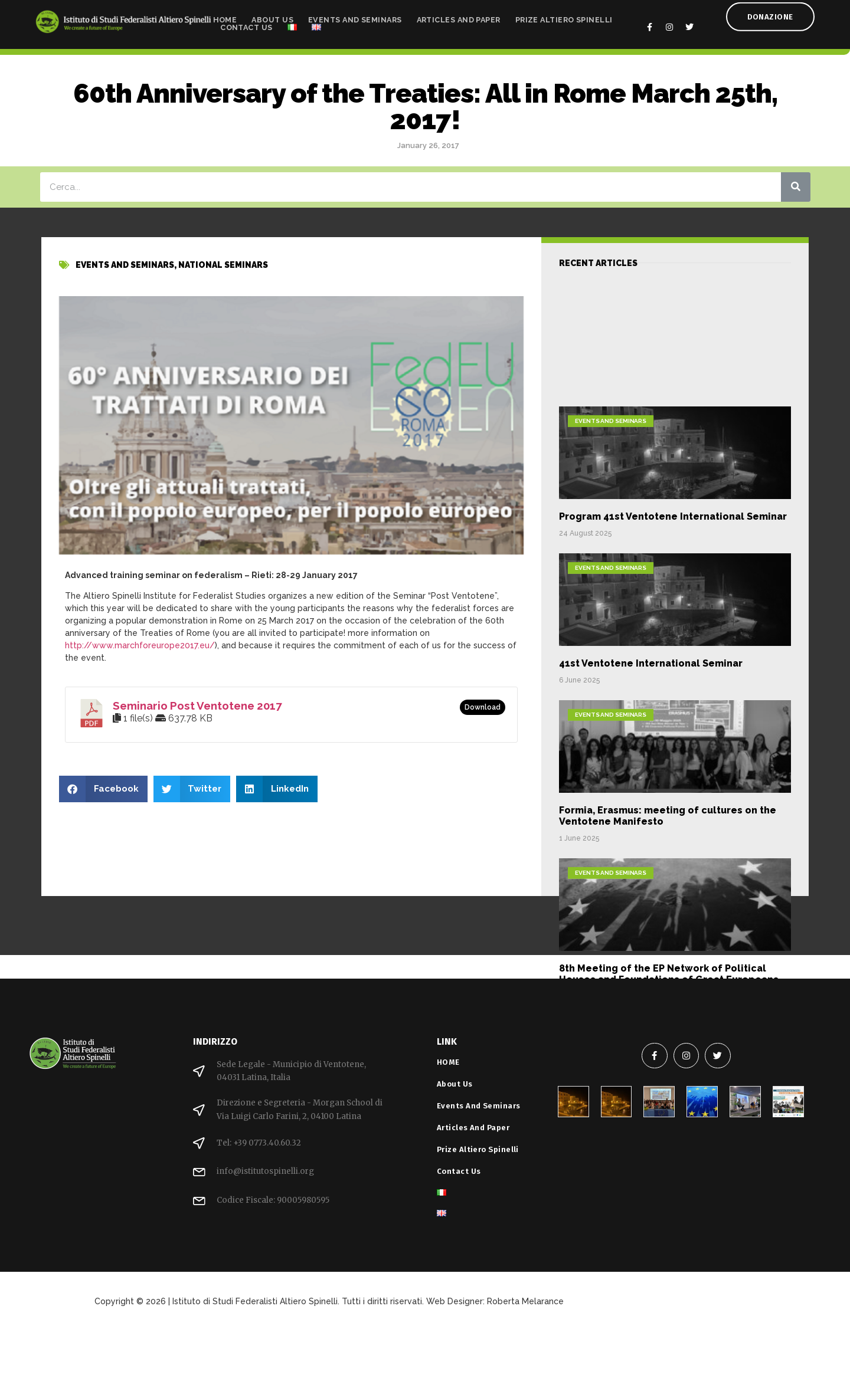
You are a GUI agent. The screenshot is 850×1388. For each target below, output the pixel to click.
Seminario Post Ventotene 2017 (197, 705)
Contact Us (246, 23)
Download (483, 707)
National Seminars (223, 275)
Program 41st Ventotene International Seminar (673, 660)
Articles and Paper (459, 15)
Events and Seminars (355, 15)
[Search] (795, 187)
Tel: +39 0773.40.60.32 (259, 1143)
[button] (103, 789)
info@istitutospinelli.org (265, 1171)
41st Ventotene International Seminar (651, 807)
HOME (225, 15)
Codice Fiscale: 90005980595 (273, 1200)
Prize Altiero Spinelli (564, 15)
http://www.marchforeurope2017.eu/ (140, 645)
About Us (272, 15)
